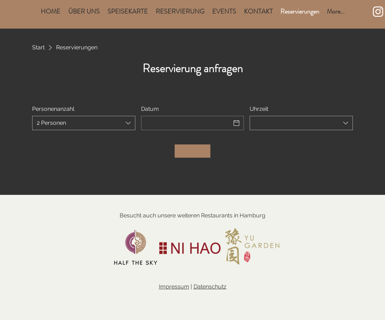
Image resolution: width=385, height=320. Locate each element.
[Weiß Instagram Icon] (378, 12)
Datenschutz (210, 286)
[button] (361, 11)
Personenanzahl (53, 108)
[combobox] (83, 123)
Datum (150, 108)
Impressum (174, 286)
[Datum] (186, 123)
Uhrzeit (259, 108)
